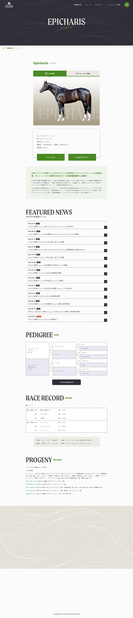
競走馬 (57, 599)
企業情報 (49, 599)
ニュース (88, 5)
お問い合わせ (99, 593)
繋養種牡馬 (78, 5)
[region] (66, 358)
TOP (62, 581)
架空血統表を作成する (85, 157)
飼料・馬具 (66, 599)
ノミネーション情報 (113, 5)
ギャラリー (99, 5)
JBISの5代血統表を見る (69, 382)
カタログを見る (55, 157)
